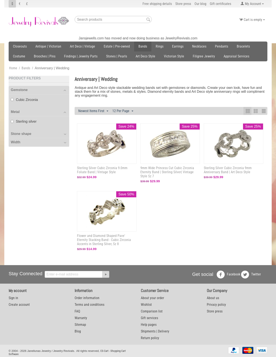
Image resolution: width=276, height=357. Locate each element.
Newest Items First (93, 111)
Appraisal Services (236, 56)
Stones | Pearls (116, 56)
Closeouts (20, 46)
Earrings (177, 46)
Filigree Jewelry (204, 56)
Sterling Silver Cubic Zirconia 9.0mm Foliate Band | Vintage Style (102, 170)
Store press (183, 4)
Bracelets (243, 46)
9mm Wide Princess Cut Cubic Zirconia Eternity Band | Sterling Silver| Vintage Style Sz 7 (167, 172)
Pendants (221, 46)
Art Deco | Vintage (82, 46)
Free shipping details (157, 4)
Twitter (251, 274)
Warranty (81, 318)
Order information (87, 298)
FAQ (77, 311)
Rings (159, 46)
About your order (152, 298)
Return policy (150, 338)
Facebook (228, 274)
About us (213, 298)
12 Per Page (122, 111)
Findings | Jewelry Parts (80, 56)
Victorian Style (174, 56)
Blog (78, 331)
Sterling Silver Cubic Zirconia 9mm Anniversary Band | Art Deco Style (228, 170)
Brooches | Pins (44, 56)
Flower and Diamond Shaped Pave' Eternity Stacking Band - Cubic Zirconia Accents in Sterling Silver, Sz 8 (104, 240)
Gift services (149, 318)
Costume (19, 56)
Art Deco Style (145, 56)
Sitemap (80, 325)
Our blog (200, 4)
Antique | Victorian (48, 46)
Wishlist (146, 305)
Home (13, 68)
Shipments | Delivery (155, 331)
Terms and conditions (89, 305)
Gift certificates (220, 4)
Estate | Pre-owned (117, 46)
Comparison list (152, 311)
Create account (19, 305)
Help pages (149, 325)
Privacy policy (216, 305)
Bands (142, 46)
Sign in (13, 298)
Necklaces (199, 46)
